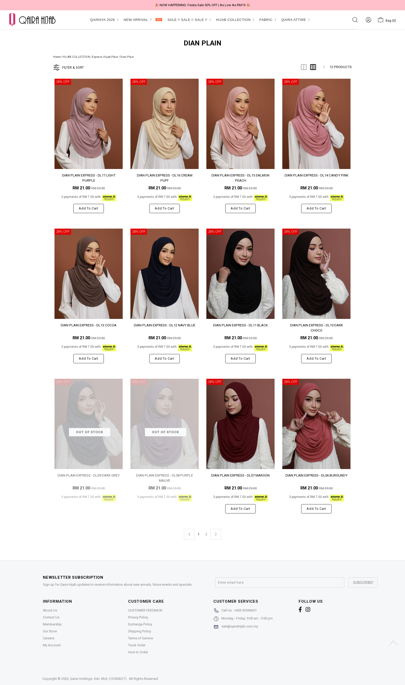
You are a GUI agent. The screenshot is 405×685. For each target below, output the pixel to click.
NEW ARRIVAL (143, 20)
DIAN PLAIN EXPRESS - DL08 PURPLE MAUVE (164, 477)
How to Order (138, 652)
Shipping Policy (139, 631)
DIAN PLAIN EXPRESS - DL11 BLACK (240, 325)
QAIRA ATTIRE (295, 20)
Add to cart (88, 208)
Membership (52, 624)
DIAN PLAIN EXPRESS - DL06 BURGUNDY (316, 475)
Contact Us (51, 617)
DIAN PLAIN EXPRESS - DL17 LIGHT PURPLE (88, 177)
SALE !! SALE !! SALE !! (189, 20)
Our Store (50, 631)
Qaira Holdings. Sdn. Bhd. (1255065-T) (98, 679)
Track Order (136, 645)
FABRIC (267, 20)
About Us (50, 610)
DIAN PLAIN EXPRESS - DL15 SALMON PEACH (240, 177)
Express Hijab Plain (105, 56)
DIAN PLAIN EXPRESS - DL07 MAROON (240, 475)
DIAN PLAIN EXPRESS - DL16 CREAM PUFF (164, 177)
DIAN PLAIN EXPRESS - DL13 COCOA (88, 325)
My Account (52, 645)
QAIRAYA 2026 (104, 20)
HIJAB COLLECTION (235, 20)
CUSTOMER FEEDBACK (145, 610)
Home (57, 56)
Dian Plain (127, 56)
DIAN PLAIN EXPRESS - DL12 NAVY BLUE (164, 325)
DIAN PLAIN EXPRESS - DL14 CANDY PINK (316, 175)
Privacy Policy (138, 617)
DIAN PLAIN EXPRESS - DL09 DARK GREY (89, 475)
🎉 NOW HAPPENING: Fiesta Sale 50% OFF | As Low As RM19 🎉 (202, 5)
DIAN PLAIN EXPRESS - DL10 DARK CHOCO (316, 327)
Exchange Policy (140, 624)
